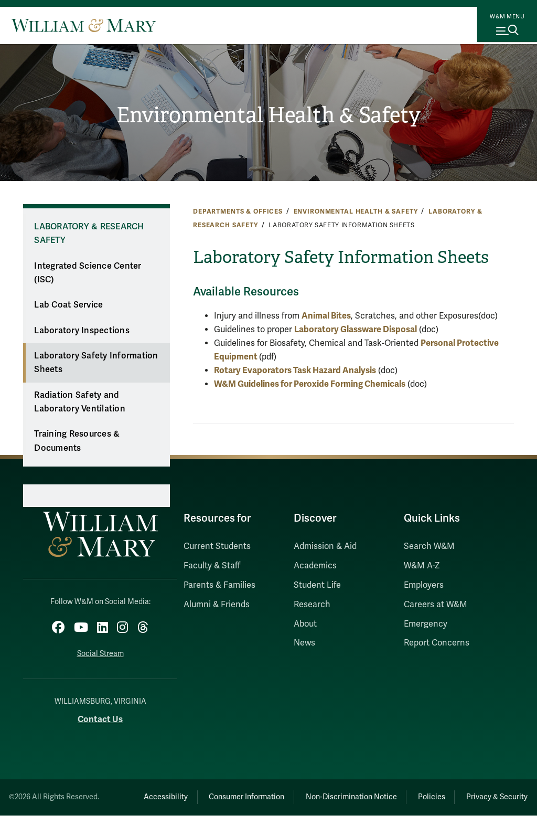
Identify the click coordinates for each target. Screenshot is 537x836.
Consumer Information (268, 792)
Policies (472, 792)
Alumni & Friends (217, 604)
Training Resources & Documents (77, 441)
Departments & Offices (238, 211)
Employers (424, 585)
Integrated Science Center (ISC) (87, 273)
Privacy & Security (321, 817)
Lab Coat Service (68, 305)
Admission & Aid (325, 546)
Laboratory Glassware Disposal (355, 329)
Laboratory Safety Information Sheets (96, 363)
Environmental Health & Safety (268, 115)
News (304, 643)
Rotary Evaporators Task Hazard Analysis (295, 370)
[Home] (84, 25)
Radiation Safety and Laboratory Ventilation (79, 402)
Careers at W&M (435, 604)
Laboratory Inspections (82, 330)
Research (312, 604)
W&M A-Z (422, 565)
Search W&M (429, 546)
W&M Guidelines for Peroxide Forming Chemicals (309, 383)
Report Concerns (436, 643)
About (305, 624)
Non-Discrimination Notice (382, 792)
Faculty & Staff (212, 565)
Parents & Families (219, 585)
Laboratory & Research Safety (89, 233)
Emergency (425, 624)
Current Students (217, 546)
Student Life (317, 585)
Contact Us (100, 715)
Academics (315, 565)
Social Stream (100, 649)
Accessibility (177, 792)
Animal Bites (326, 315)
